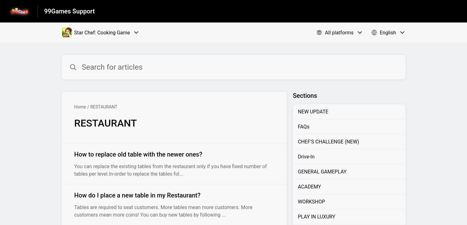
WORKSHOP (311, 202)
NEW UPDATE (313, 112)
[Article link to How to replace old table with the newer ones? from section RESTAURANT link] (174, 164)
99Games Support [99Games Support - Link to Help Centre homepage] (69, 11)
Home (80, 106)
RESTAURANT (103, 106)
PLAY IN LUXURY (316, 217)
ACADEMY (309, 187)
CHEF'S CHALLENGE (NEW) (328, 142)
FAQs (304, 127)
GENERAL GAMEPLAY (322, 172)
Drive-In (306, 157)
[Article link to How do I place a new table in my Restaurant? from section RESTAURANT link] (174, 205)
